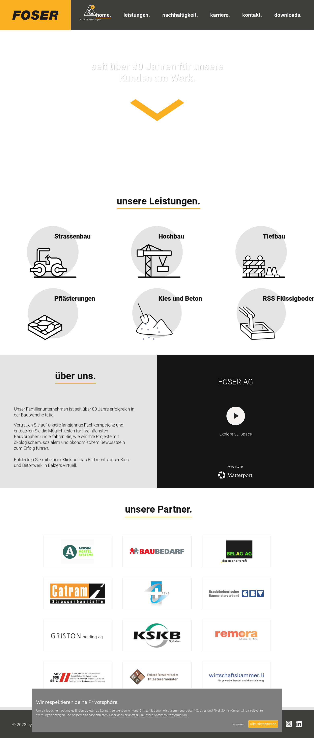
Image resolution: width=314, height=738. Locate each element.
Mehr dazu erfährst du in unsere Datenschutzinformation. (148, 715)
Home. (103, 15)
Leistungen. (136, 15)
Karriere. (220, 15)
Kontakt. (252, 15)
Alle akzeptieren (263, 724)
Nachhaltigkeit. (180, 15)
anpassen (238, 724)
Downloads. (288, 15)
